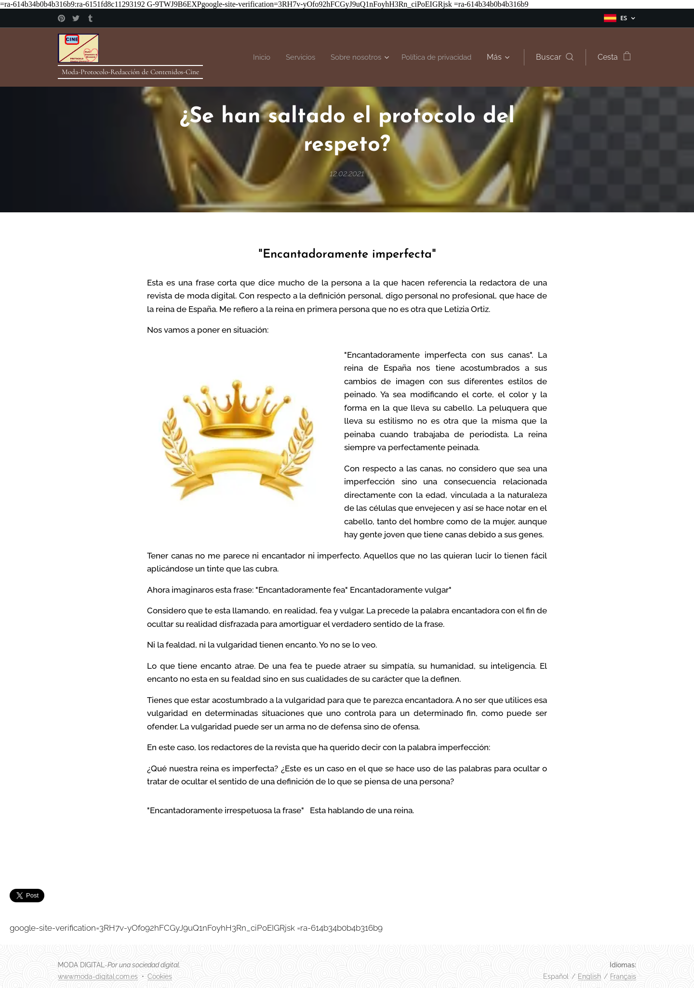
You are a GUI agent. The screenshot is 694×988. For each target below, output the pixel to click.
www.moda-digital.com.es (98, 976)
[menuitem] (250, 57)
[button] (555, 57)
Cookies (159, 976)
